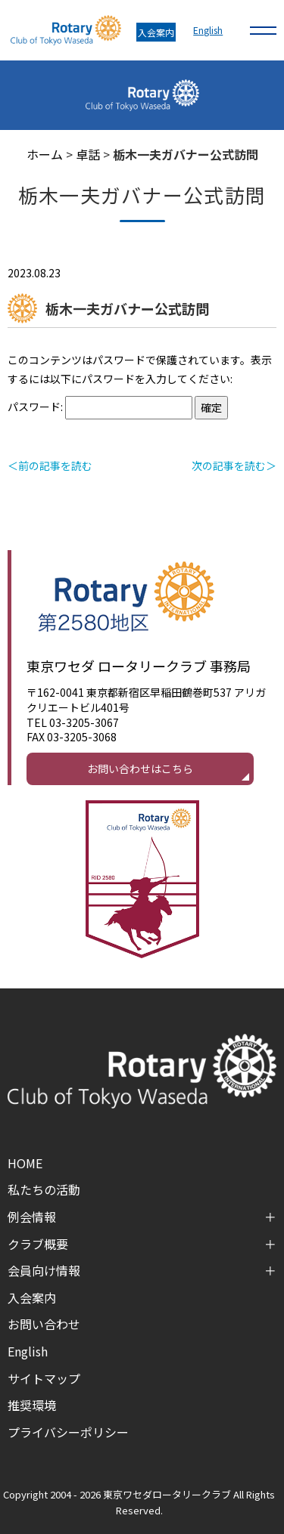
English (208, 29)
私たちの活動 (44, 1189)
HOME (25, 1163)
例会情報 (32, 1217)
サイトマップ (44, 1378)
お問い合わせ (44, 1324)
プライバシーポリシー (68, 1432)
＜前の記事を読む (50, 465)
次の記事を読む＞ (234, 465)
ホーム (45, 154)
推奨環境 (32, 1405)
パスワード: (100, 406)
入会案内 (156, 32)
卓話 (88, 154)
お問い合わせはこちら (140, 768)
